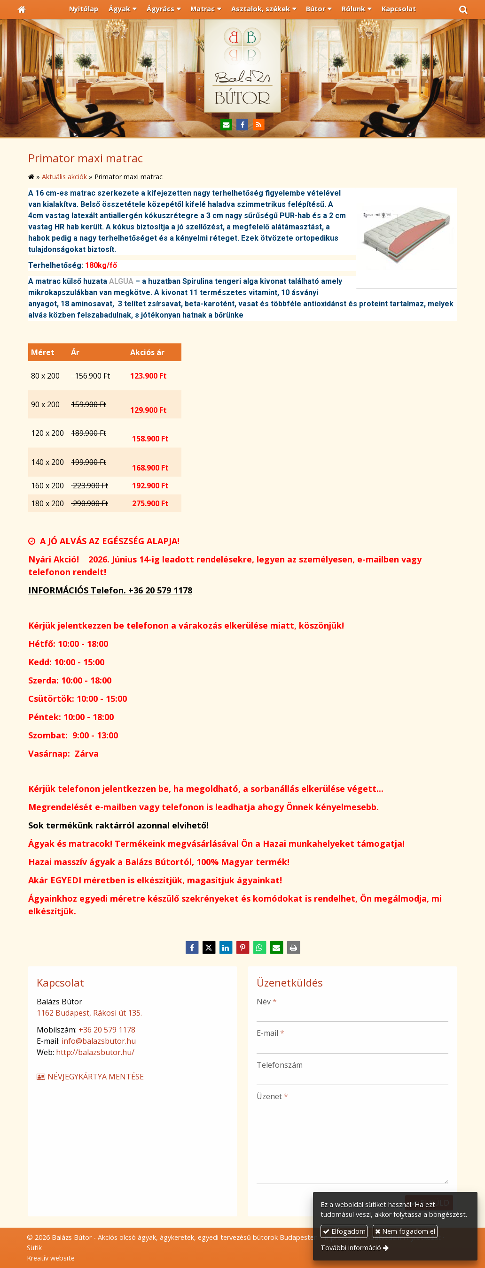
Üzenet (272, 1096)
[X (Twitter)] (208, 947)
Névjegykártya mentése (90, 1076)
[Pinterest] (242, 947)
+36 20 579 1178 (106, 1030)
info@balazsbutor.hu (99, 1041)
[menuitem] (84, 9)
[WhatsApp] (259, 947)
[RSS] (259, 125)
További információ (351, 1247)
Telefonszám (280, 1065)
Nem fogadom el (405, 1231)
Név (267, 1001)
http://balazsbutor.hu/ (95, 1052)
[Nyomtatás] (293, 947)
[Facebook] (243, 125)
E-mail (270, 1033)
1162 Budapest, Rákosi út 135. (89, 1013)
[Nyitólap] (21, 9)
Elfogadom (344, 1231)
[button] (463, 9)
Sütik (34, 1247)
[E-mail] (226, 125)
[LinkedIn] (225, 947)
